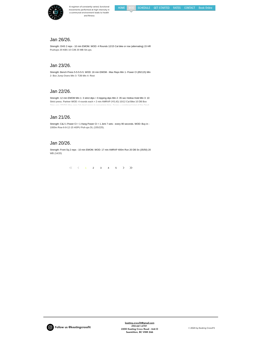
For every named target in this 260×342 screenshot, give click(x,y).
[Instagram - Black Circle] (50, 327)
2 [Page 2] (93, 168)
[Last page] (131, 168)
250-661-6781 (139, 325)
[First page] (70, 168)
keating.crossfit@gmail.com (139, 322)
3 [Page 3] (100, 168)
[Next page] (123, 168)
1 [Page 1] (85, 168)
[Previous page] (78, 168)
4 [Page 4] (108, 168)
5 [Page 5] (116, 168)
